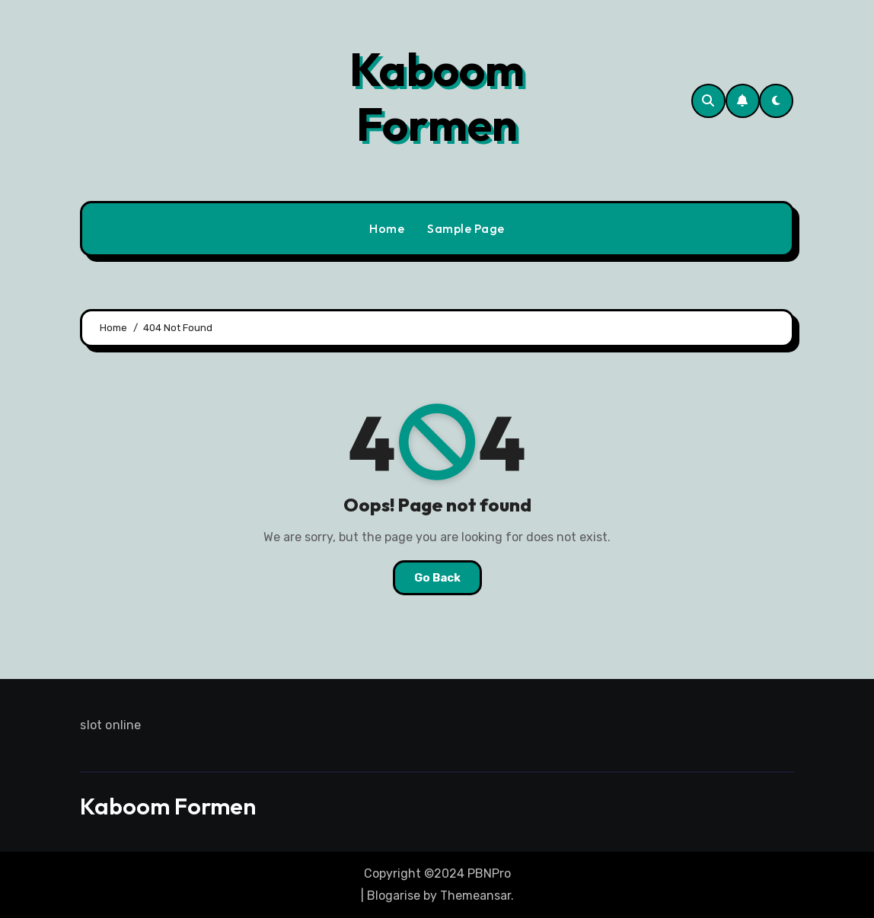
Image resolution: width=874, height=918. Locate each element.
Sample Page (466, 228)
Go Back (437, 578)
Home (386, 228)
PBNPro (489, 873)
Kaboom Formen (437, 96)
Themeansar (475, 895)
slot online (110, 725)
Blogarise (393, 895)
